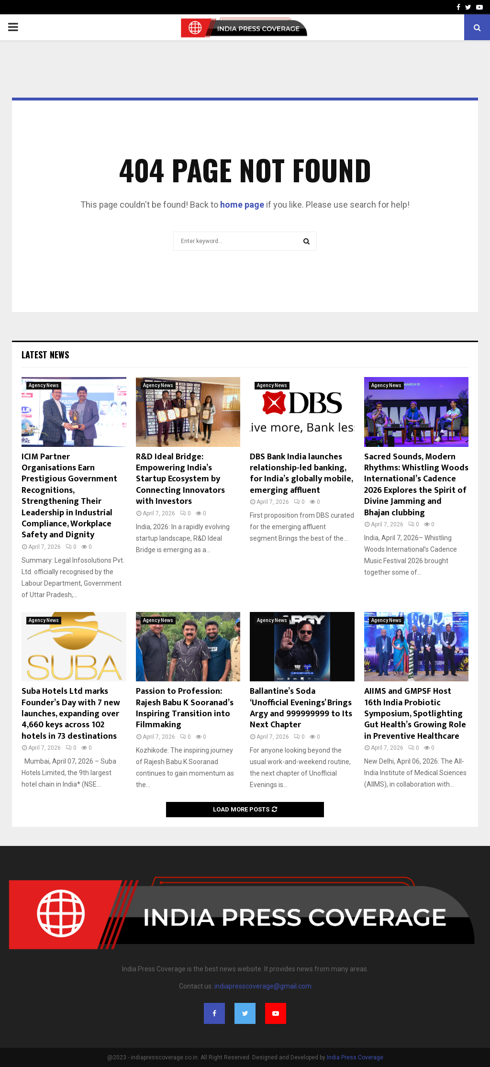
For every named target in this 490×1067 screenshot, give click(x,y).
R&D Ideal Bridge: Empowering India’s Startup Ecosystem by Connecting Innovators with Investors (180, 479)
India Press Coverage (355, 1057)
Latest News (45, 354)
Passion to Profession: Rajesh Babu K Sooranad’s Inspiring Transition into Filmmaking (185, 708)
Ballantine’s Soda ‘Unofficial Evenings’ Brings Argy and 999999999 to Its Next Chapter (301, 708)
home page (242, 205)
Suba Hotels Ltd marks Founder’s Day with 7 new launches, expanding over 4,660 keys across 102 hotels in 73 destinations (71, 714)
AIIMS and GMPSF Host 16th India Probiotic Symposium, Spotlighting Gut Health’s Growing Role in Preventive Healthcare (415, 714)
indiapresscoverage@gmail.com (263, 986)
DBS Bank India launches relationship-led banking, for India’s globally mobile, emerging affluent (301, 474)
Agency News (44, 385)
